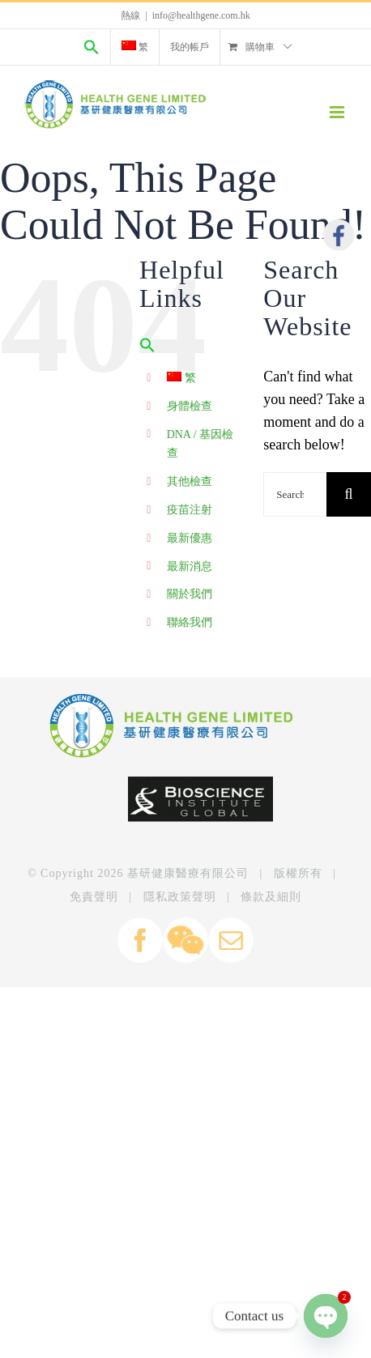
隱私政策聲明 (179, 897)
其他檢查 (189, 481)
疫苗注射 (189, 510)
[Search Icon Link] (91, 47)
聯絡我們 (189, 622)
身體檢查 (189, 406)
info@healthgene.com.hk (201, 15)
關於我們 (189, 594)
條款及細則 (271, 897)
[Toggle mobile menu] (338, 112)
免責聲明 (94, 897)
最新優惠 (189, 538)
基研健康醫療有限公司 (188, 873)
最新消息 (189, 566)
